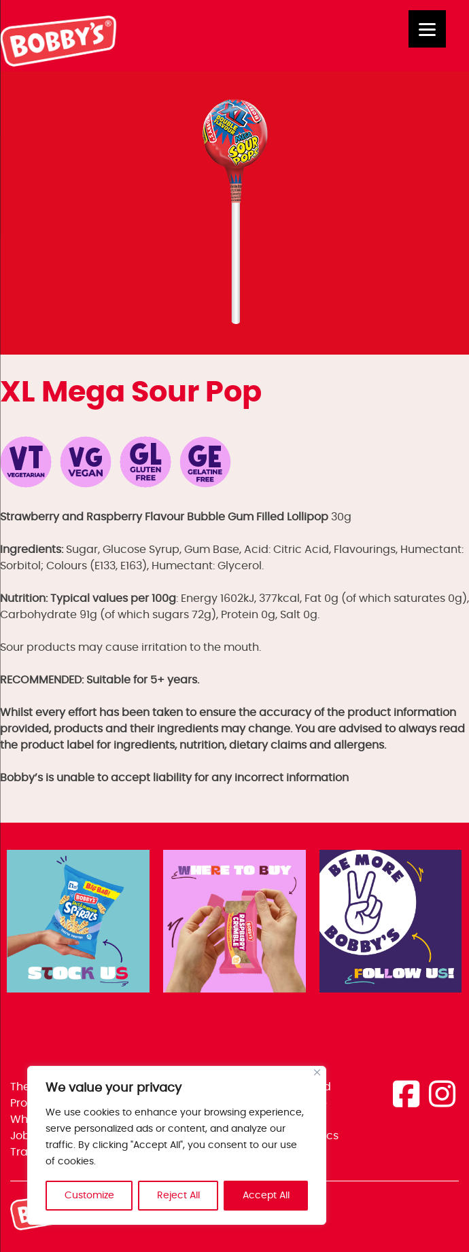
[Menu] (427, 29)
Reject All (178, 1195)
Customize (89, 1195)
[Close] (317, 1072)
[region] (176, 1145)
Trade (26, 1152)
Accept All (266, 1195)
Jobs (22, 1135)
